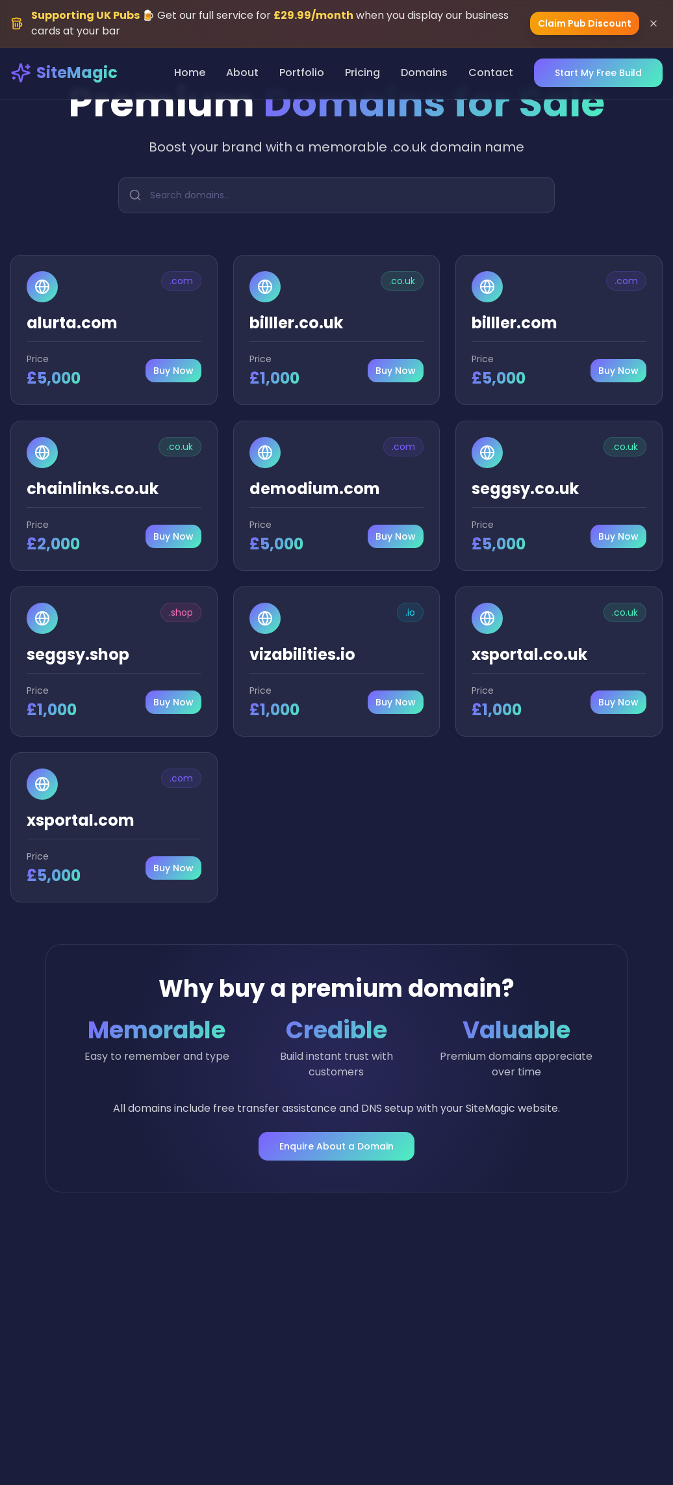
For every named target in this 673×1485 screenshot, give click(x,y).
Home (189, 72)
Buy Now (173, 370)
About (242, 72)
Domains (424, 72)
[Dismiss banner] (653, 23)
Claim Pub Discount (584, 23)
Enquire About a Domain (336, 1146)
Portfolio (301, 72)
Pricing (362, 72)
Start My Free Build (598, 72)
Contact (490, 72)
